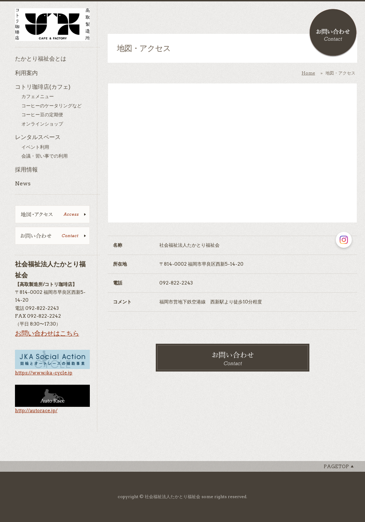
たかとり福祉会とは (40, 58)
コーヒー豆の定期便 (42, 114)
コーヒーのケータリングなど (51, 105)
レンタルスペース (38, 137)
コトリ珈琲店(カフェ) (43, 86)
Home (308, 73)
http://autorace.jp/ (36, 410)
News (23, 183)
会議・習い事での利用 (44, 156)
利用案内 (26, 73)
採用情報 (26, 169)
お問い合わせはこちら (47, 333)
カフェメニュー (37, 96)
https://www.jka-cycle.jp (43, 372)
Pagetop (336, 466)
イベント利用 (35, 147)
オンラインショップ (42, 124)
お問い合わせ (333, 33)
